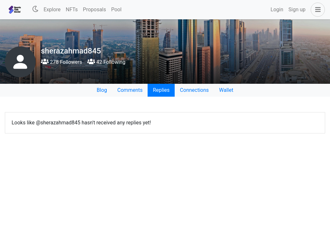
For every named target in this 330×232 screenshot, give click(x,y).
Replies (161, 90)
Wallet (226, 90)
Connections (194, 90)
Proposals (94, 9)
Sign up (297, 9)
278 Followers (61, 62)
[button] (316, 10)
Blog (102, 90)
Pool (116, 9)
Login (277, 9)
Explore (52, 9)
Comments (129, 90)
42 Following (106, 62)
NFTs (72, 9)
